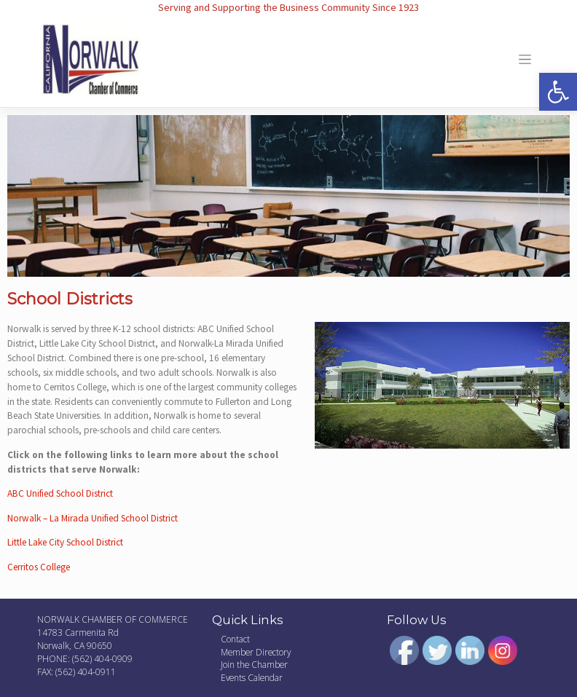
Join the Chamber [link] (254, 664)
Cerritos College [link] (38, 567)
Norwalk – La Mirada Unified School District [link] (92, 518)
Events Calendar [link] (252, 677)
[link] (558, 92)
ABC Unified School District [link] (60, 493)
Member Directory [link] (256, 652)
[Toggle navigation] (525, 60)
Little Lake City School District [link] (65, 542)
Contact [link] (235, 639)
